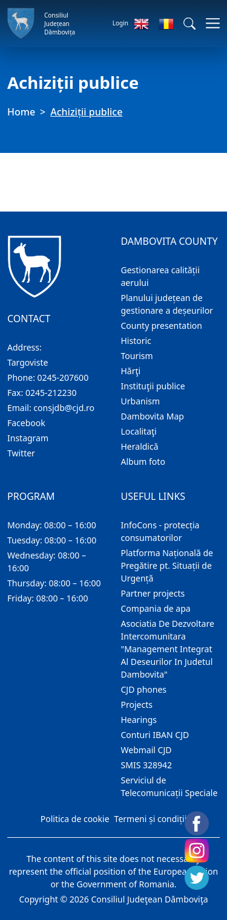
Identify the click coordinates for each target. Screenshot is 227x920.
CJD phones (144, 689)
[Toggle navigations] (209, 23)
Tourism (137, 355)
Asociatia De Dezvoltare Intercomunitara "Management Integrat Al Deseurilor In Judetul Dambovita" (167, 649)
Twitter (21, 453)
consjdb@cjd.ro (63, 407)
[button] (189, 24)
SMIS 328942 (147, 765)
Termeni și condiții (150, 818)
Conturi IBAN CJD (155, 734)
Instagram (27, 438)
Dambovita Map (152, 416)
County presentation (161, 325)
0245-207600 (63, 377)
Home (21, 111)
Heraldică (140, 446)
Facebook (26, 423)
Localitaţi (139, 431)
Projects (137, 704)
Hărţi (131, 371)
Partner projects (153, 593)
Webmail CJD (146, 750)
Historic (136, 340)
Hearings (139, 719)
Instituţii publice (153, 386)
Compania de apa (156, 608)
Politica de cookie (75, 818)
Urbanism (140, 401)
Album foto (143, 461)
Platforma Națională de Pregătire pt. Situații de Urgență (167, 565)
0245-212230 (51, 392)
